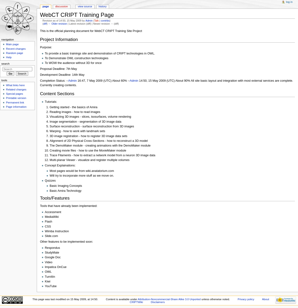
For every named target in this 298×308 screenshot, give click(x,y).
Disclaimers (158, 302)
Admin (89, 20)
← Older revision (57, 23)
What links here (15, 85)
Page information (16, 106)
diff (45, 23)
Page (45, 6)
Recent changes (16, 48)
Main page (12, 44)
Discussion (61, 6)
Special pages (14, 93)
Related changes (16, 89)
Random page (14, 53)
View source (85, 6)
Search (5, 63)
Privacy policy (246, 299)
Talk (96, 20)
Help (9, 57)
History (103, 6)
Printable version (16, 98)
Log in (289, 1)
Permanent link (15, 102)
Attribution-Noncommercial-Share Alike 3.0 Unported (169, 299)
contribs (105, 20)
